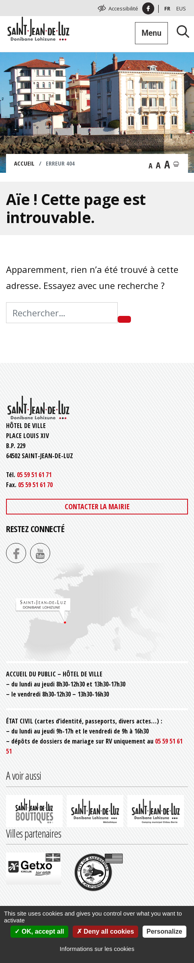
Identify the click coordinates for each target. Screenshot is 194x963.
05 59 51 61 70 (35, 484)
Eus (181, 8)
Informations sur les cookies (97, 948)
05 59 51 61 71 (34, 474)
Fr (167, 8)
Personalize (164, 931)
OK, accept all (39, 931)
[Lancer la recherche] (180, 31)
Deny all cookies (105, 931)
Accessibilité (123, 8)
